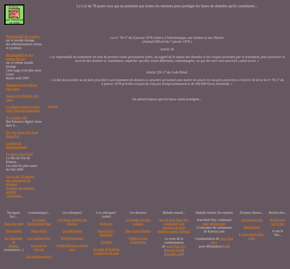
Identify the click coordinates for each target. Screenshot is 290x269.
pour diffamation (214, 223)
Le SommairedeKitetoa (13, 242)
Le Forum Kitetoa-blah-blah (39, 221)
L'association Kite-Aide (252, 236)
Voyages (106, 242)
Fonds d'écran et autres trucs (72, 247)
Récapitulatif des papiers (23, 36)
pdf (226, 246)
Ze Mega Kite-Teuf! (20, 154)
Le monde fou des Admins (138, 221)
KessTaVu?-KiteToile (106, 233)
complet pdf (174, 254)
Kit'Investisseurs (72, 238)
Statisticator (251, 227)
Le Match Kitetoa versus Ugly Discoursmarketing (23, 108)
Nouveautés (14, 231)
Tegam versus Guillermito (137, 240)
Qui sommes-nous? (39, 256)
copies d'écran (15, 59)
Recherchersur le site (278, 221)
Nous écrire (39, 231)
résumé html (174, 250)
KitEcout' (106, 223)
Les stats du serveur (39, 247)
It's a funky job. (16, 117)
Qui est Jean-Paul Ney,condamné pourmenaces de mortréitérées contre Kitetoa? (174, 225)
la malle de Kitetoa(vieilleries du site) (106, 251)
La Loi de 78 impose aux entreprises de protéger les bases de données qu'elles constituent (20, 186)
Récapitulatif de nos (19, 55)
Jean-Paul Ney (176, 246)
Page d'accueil (13, 223)
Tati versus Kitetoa (138, 231)
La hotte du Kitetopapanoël (16, 145)
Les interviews (72, 231)
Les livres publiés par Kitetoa (72, 221)
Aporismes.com (251, 220)
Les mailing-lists (39, 238)
